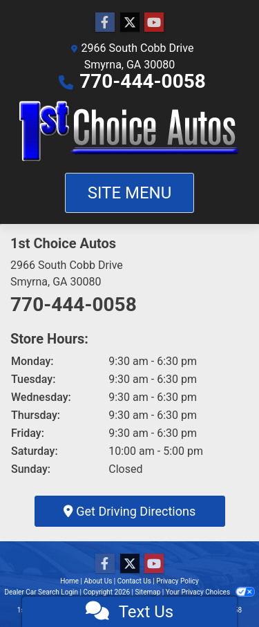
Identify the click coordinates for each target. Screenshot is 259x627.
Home (69, 581)
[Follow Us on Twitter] (130, 22)
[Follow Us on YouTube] (154, 22)
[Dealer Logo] (129, 131)
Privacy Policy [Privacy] (177, 581)
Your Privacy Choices (210, 592)
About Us (98, 581)
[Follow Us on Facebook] (105, 22)
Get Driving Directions (129, 511)
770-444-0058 (142, 81)
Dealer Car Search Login (41, 592)
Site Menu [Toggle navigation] (130, 193)
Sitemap (147, 592)
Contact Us (134, 581)
